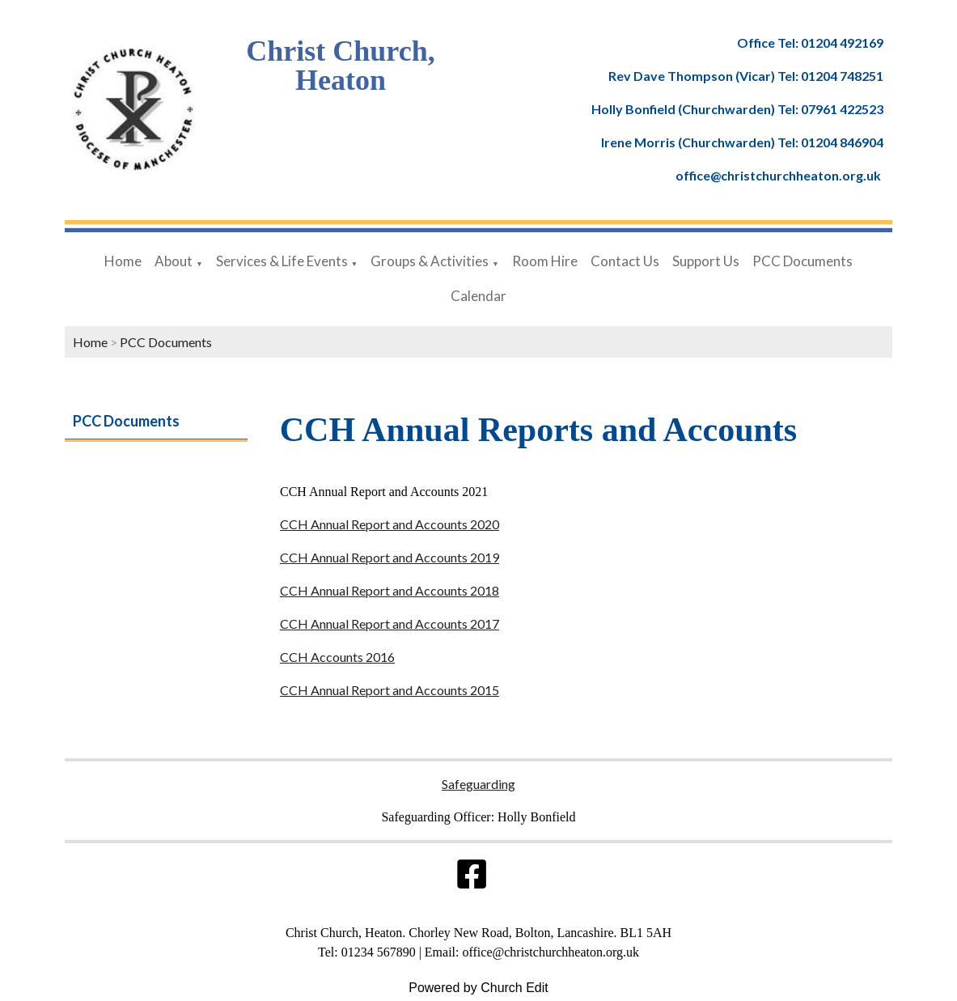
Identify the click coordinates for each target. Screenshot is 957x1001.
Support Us (705, 260)
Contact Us (625, 260)
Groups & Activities (430, 260)
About (174, 260)
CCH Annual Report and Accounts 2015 (389, 690)
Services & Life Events (282, 260)
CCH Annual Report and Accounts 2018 (389, 590)
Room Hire (545, 260)
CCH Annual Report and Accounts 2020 (389, 524)
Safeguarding (478, 783)
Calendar (478, 295)
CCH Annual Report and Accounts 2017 (389, 623)
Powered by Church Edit (478, 988)
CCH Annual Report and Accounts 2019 (389, 557)
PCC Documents (802, 260)
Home (123, 260)
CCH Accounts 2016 (337, 656)
